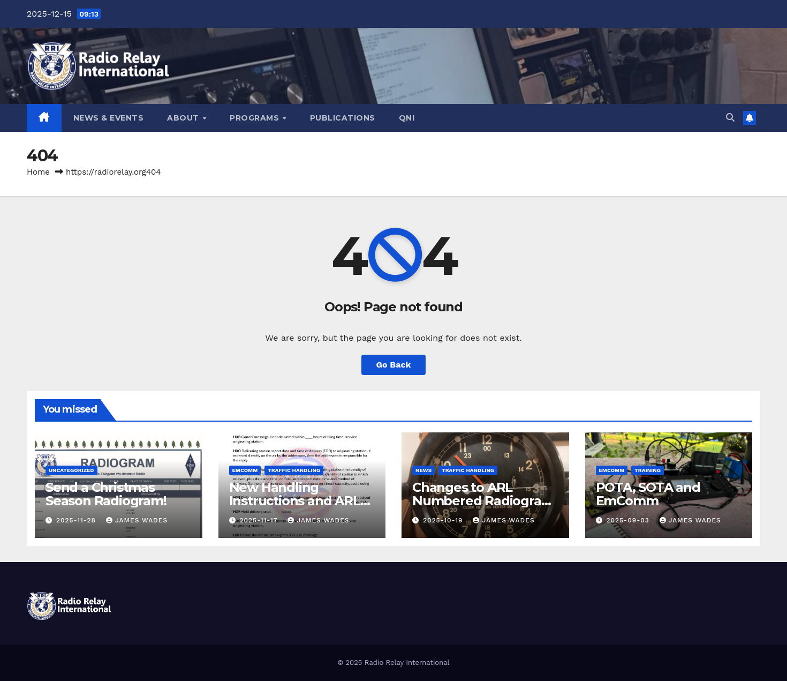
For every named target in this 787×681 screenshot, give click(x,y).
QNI (407, 118)
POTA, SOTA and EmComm (648, 494)
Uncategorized (71, 470)
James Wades (137, 520)
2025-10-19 (444, 520)
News (423, 470)
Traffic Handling (294, 470)
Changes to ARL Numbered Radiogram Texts (483, 501)
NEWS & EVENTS (108, 118)
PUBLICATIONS (342, 118)
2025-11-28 (77, 520)
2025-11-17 (259, 520)
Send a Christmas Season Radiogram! (106, 494)
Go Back (393, 365)
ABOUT (184, 118)
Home (38, 172)
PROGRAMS (256, 118)
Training (647, 470)
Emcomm (245, 470)
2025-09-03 (629, 520)
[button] (730, 118)
